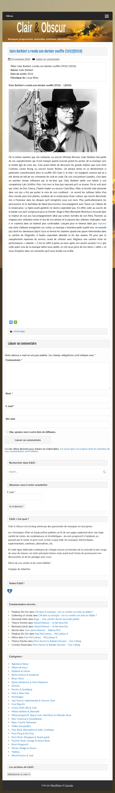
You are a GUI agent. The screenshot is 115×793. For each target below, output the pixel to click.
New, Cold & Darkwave (24, 722)
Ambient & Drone (21, 671)
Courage (69, 785)
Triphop (15, 751)
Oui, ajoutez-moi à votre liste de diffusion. (31, 431)
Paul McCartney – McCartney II (51, 633)
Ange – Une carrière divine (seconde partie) (56, 619)
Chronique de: (18, 77)
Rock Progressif (20, 744)
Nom (9, 393)
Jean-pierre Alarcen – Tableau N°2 (42, 630)
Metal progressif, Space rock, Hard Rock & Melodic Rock (41, 715)
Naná (99, 243)
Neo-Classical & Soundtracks (27, 718)
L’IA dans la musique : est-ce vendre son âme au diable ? (64, 611)
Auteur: (14, 69)
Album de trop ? (20, 667)
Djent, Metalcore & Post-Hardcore (30, 682)
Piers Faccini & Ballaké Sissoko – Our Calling (57, 641)
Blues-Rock (18, 678)
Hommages (19, 331)
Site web (10, 419)
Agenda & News (20, 663)
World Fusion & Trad (22, 755)
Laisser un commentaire (48, 59)
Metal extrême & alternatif (25, 711)
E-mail (10, 406)
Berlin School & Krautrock (25, 674)
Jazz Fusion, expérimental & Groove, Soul (33, 700)
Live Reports (18, 704)
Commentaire (14, 360)
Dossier (16, 685)
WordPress (56, 785)
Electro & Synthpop (22, 689)
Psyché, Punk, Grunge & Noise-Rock (31, 740)
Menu (9, 15)
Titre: (13, 66)
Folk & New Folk (20, 693)
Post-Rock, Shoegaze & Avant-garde (31, 737)
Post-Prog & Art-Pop (23, 733)
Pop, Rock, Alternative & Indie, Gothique (33, 729)
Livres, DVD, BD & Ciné (24, 707)
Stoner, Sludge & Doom (24, 748)
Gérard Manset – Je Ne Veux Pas (51, 622)
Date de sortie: (18, 73)
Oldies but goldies (21, 726)
